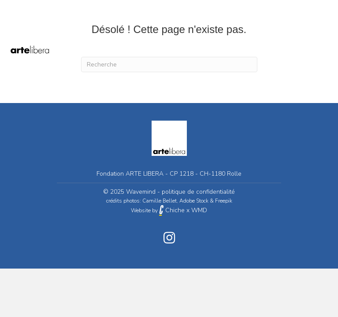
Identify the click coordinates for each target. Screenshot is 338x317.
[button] (169, 238)
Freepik (223, 200)
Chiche (172, 210)
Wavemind (141, 192)
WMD (199, 210)
